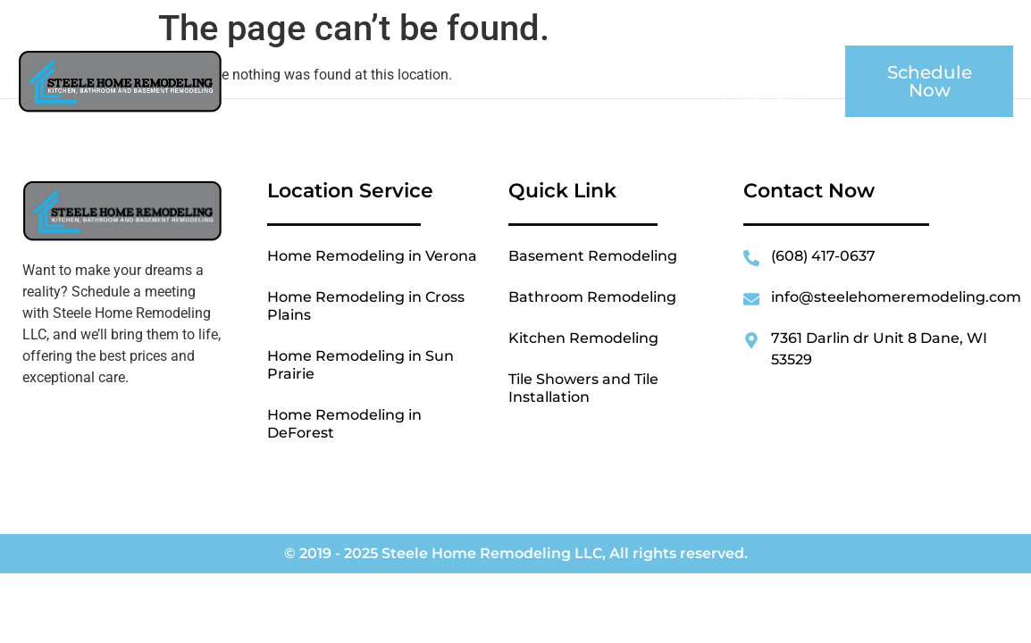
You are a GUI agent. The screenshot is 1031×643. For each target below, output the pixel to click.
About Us (515, 61)
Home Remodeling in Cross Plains (366, 305)
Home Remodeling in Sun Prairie (360, 364)
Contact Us (765, 102)
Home (417, 61)
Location (762, 61)
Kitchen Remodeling (583, 338)
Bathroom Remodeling (592, 296)
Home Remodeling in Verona (372, 255)
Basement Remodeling (592, 255)
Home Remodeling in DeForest (344, 423)
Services (633, 61)
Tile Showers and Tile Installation (583, 388)
